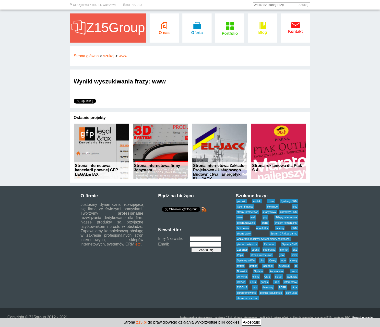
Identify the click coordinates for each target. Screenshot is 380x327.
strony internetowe (247, 211)
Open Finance (245, 206)
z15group (284, 265)
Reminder (272, 206)
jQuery (272, 260)
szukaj (108, 56)
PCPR (282, 287)
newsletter (262, 228)
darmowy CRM (288, 211)
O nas (164, 30)
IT (296, 265)
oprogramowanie (246, 292)
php (265, 217)
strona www (244, 233)
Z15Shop (242, 249)
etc (138, 244)
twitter (240, 265)
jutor (282, 255)
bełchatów (243, 228)
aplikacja (292, 276)
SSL (294, 249)
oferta (264, 222)
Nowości (242, 271)
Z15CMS (242, 287)
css (255, 287)
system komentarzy (286, 222)
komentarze (277, 271)
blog (294, 206)
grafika (253, 265)
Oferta (197, 30)
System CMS (289, 244)
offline (255, 276)
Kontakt (295, 29)
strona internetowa (261, 255)
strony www (269, 211)
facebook (268, 265)
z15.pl (141, 322)
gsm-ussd (291, 292)
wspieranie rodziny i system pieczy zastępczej (263, 238)
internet (284, 249)
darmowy (267, 287)
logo (283, 260)
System (258, 271)
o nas (271, 201)
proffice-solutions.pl (271, 292)
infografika (269, 249)
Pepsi (240, 255)
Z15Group (108, 27)
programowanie (246, 222)
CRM (294, 228)
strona (255, 249)
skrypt (278, 276)
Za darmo (269, 244)
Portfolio (230, 31)
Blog (262, 30)
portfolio (241, 201)
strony (293, 260)
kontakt (257, 201)
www (123, 56)
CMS (267, 276)
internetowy (290, 281)
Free (276, 281)
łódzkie (241, 281)
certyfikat (242, 276)
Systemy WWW (246, 260)
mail (252, 217)
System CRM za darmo (283, 233)
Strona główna (86, 56)
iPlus (253, 281)
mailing (280, 228)
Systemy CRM (289, 201)
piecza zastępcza (247, 244)
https (294, 287)
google (265, 281)
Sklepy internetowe (286, 217)
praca (294, 271)
